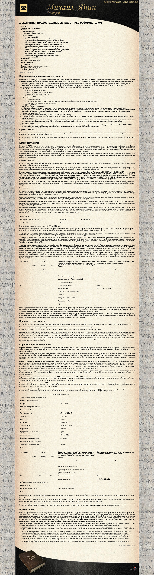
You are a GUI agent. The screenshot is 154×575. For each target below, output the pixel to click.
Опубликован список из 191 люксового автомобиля (43, 44)
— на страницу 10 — (32, 37)
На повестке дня (29, 32)
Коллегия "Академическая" (31, 60)
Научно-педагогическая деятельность (35, 66)
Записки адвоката (27, 69)
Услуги (23, 26)
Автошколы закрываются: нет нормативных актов (43, 55)
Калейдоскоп (28, 35)
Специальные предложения (31, 28)
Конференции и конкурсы (30, 68)
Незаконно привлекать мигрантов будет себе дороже (44, 51)
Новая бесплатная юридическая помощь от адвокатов (44, 46)
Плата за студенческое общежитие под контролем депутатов (47, 50)
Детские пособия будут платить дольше (39, 53)
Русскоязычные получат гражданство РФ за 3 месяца (44, 41)
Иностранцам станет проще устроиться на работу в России (46, 42)
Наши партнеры (27, 62)
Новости (24, 30)
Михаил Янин (26, 59)
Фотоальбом (25, 64)
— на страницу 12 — (32, 57)
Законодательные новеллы (33, 33)
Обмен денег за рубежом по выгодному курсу (41, 48)
